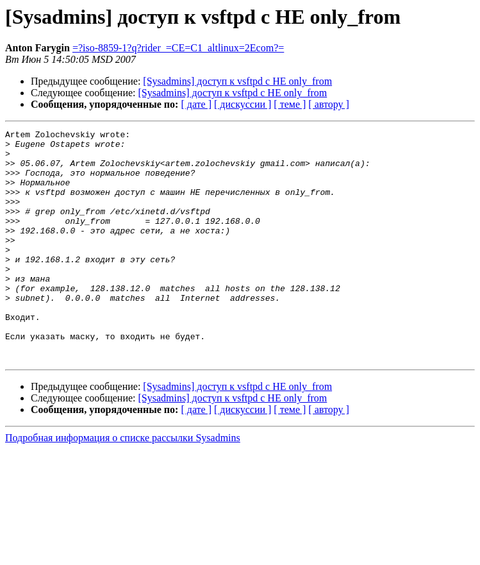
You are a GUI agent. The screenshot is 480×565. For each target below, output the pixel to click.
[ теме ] (290, 104)
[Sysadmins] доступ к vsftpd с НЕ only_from (237, 81)
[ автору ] (328, 104)
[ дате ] (196, 104)
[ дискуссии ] (242, 104)
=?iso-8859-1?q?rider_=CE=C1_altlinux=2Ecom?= (178, 47)
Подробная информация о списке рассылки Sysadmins (122, 483)
